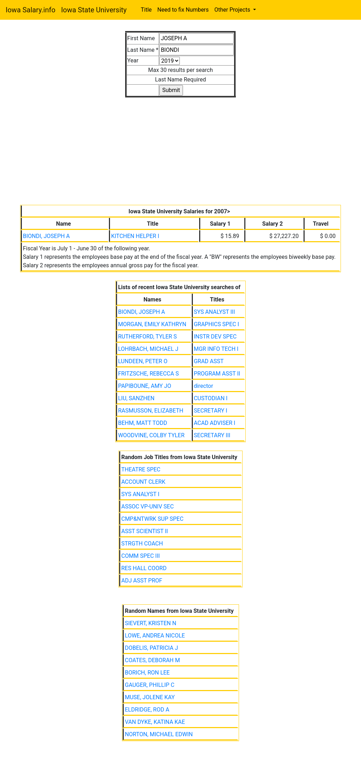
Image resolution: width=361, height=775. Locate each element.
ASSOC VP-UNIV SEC (147, 506)
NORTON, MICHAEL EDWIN (158, 734)
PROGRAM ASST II (217, 373)
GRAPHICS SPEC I (216, 324)
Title (146, 9)
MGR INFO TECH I (216, 349)
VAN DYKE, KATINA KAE (155, 722)
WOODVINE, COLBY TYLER (151, 435)
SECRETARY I (210, 410)
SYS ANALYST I (140, 494)
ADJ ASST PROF (141, 580)
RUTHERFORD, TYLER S (147, 336)
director (203, 386)
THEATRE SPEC (140, 469)
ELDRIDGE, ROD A (147, 709)
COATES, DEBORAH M (152, 660)
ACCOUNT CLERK (143, 481)
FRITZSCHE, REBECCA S (148, 373)
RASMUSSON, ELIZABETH (150, 410)
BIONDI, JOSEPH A (46, 236)
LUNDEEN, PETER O (142, 361)
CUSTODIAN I (211, 398)
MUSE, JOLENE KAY (150, 697)
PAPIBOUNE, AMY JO (144, 386)
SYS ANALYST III (214, 312)
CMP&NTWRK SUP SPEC (152, 518)
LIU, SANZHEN (136, 398)
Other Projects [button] (233, 9)
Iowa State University (94, 10)
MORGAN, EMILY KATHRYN (152, 324)
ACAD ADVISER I (214, 423)
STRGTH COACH (142, 543)
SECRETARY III (212, 435)
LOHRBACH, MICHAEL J (148, 349)
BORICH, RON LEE (147, 672)
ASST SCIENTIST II (144, 531)
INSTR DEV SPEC (215, 336)
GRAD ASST (209, 361)
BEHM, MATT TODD (142, 423)
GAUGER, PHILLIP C (149, 685)
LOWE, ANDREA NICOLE (155, 635)
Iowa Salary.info (30, 10)
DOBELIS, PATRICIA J (151, 648)
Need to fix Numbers (183, 9)
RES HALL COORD (143, 568)
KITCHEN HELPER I (135, 236)
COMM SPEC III (140, 556)
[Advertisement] (180, 147)
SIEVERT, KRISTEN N (150, 623)
